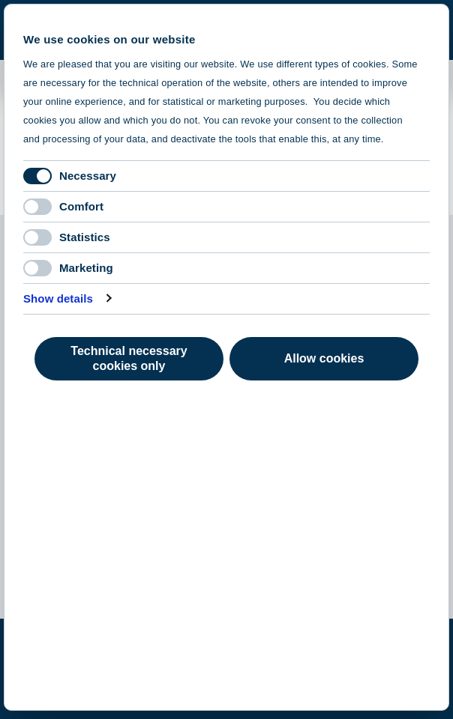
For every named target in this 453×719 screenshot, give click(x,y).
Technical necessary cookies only (128, 358)
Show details (58, 298)
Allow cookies (324, 358)
